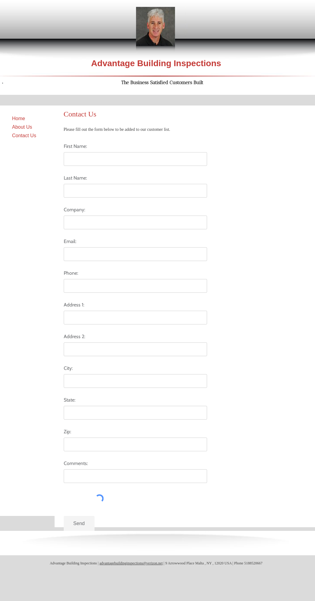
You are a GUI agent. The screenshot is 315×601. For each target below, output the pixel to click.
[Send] (79, 523)
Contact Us (24, 135)
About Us (22, 127)
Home (18, 118)
